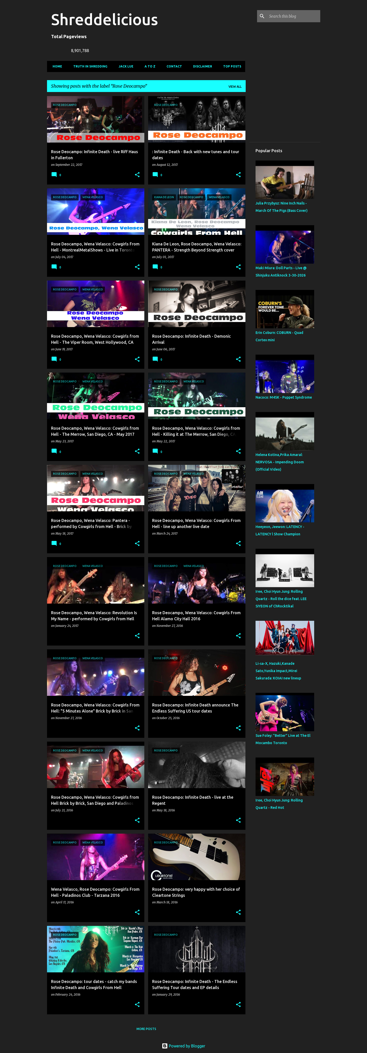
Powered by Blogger (183, 1046)
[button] (137, 175)
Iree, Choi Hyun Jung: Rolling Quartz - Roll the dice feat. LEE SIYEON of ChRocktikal (281, 598)
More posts (146, 1029)
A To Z (148, 66)
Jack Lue (124, 66)
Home (56, 66)
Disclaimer (201, 66)
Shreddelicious (104, 19)
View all (235, 86)
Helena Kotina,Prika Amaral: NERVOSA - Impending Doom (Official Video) (280, 462)
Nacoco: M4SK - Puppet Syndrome (284, 397)
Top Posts (231, 66)
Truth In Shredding (89, 66)
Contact (172, 66)
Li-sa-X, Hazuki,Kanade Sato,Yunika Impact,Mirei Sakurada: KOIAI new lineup (278, 670)
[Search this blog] (293, 16)
